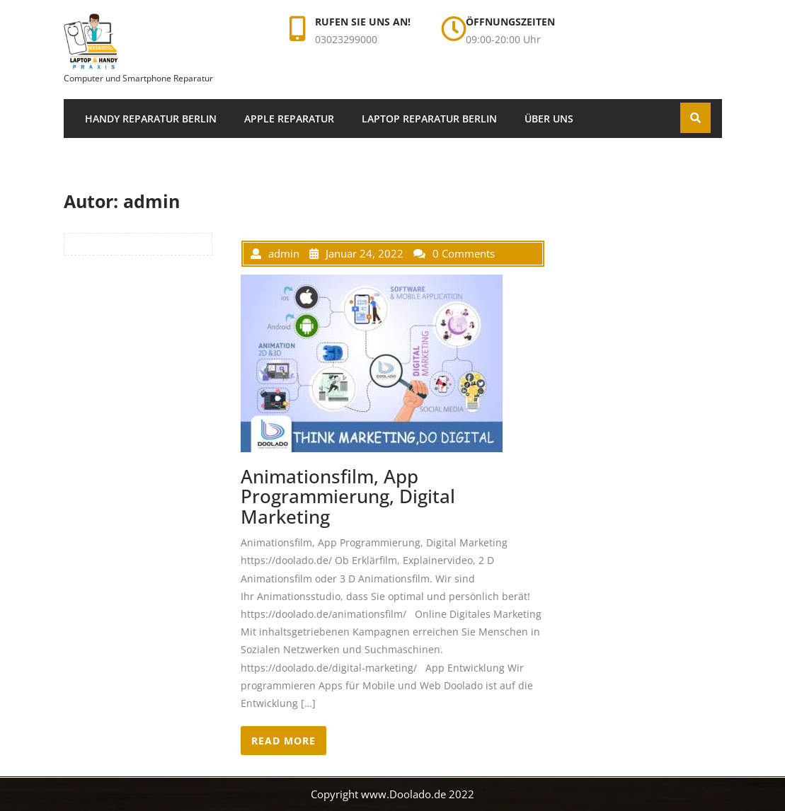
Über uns (549, 118)
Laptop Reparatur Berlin (429, 118)
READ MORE (283, 740)
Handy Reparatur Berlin (151, 118)
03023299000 (346, 39)
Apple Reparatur (289, 118)
